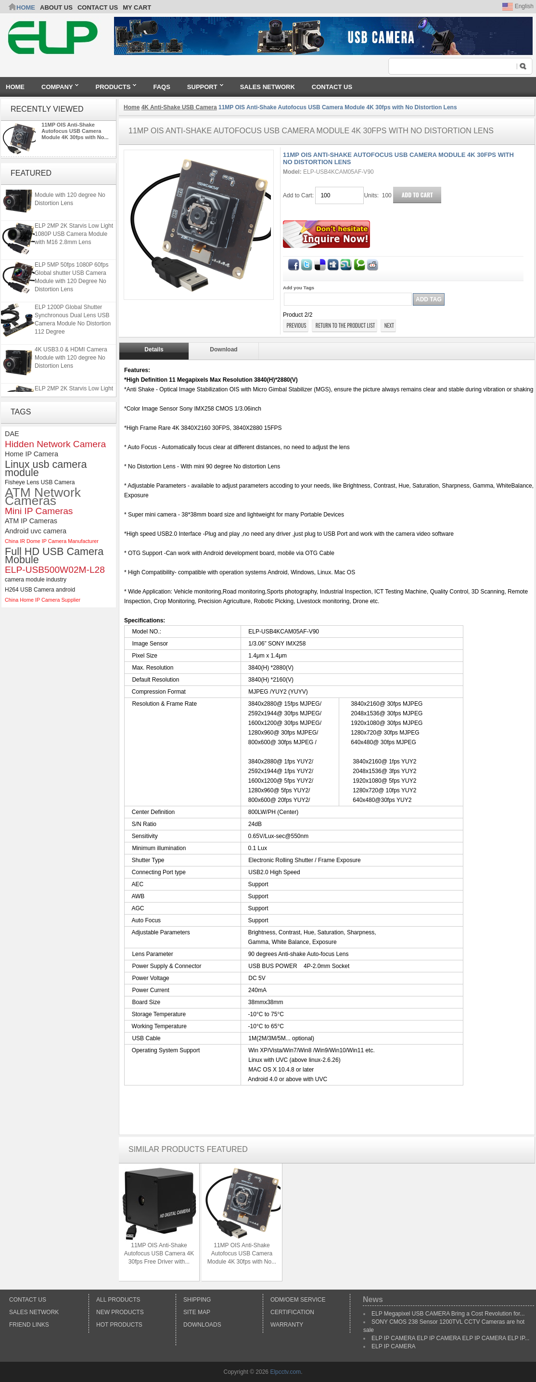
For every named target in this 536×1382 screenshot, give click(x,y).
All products (118, 1299)
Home (25, 7)
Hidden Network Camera (55, 444)
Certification (292, 1312)
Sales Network (34, 1312)
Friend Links (29, 1324)
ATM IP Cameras (31, 521)
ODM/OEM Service (297, 1299)
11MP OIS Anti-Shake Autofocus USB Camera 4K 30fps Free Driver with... (159, 1253)
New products (120, 1312)
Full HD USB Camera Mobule (54, 555)
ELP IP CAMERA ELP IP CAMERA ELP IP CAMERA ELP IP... (450, 1338)
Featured (31, 173)
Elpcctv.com (285, 1372)
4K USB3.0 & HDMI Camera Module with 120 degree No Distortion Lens (71, 196)
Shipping (197, 1299)
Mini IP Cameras (39, 511)
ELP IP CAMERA (393, 1346)
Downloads (202, 1324)
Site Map (196, 1312)
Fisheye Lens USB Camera (40, 482)
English (518, 6)
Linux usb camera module (46, 468)
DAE (12, 434)
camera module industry (35, 579)
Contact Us (27, 1299)
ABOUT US (56, 7)
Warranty (286, 1324)
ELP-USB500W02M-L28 (55, 570)
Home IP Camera (31, 454)
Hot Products (119, 1324)
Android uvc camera (35, 531)
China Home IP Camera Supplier (42, 600)
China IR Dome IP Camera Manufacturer (52, 541)
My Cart (137, 7)
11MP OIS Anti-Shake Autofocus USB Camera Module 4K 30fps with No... (74, 131)
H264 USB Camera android (40, 589)
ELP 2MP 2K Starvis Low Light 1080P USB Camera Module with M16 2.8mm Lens (74, 235)
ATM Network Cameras (43, 497)
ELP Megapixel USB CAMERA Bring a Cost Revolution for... (448, 1313)
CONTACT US (97, 7)
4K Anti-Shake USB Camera (179, 107)
